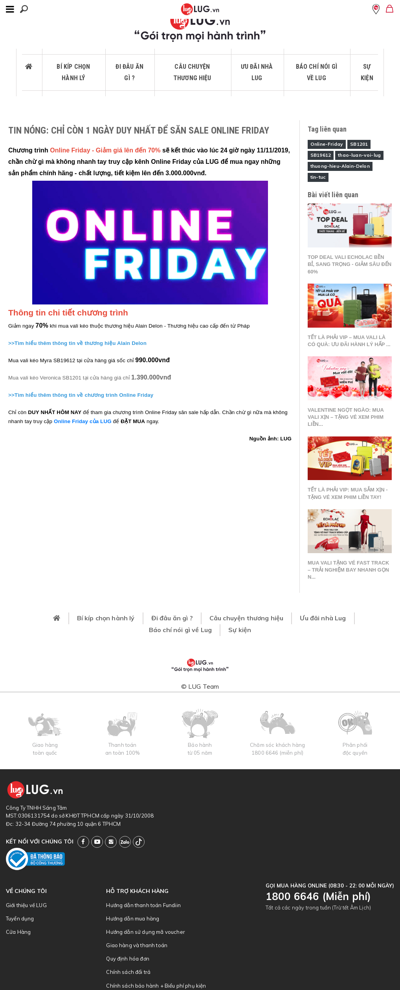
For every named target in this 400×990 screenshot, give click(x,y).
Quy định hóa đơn (127, 958)
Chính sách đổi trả (128, 972)
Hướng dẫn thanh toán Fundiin (143, 905)
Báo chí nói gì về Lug (316, 72)
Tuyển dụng (20, 918)
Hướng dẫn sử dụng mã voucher (145, 932)
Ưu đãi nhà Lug (257, 72)
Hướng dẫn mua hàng (132, 918)
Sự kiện (367, 72)
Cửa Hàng (18, 932)
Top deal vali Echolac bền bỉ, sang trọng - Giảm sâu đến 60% (349, 264)
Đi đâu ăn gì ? (129, 72)
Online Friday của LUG (83, 421)
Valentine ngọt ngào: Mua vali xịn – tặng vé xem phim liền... (345, 417)
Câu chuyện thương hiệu (192, 72)
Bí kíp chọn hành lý (73, 72)
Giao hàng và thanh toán (136, 945)
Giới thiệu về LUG (26, 905)
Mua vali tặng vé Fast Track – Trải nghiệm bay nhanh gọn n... (348, 570)
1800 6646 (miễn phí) (277, 753)
